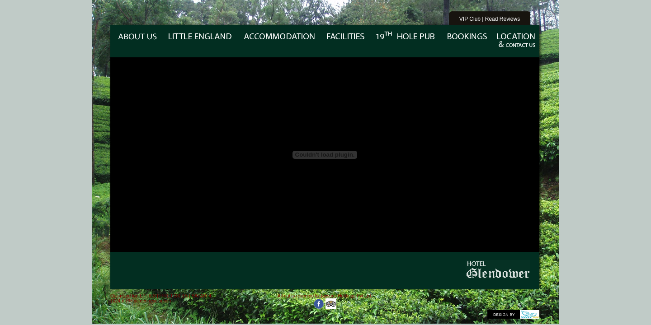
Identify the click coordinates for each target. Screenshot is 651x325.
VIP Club (470, 19)
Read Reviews (502, 19)
